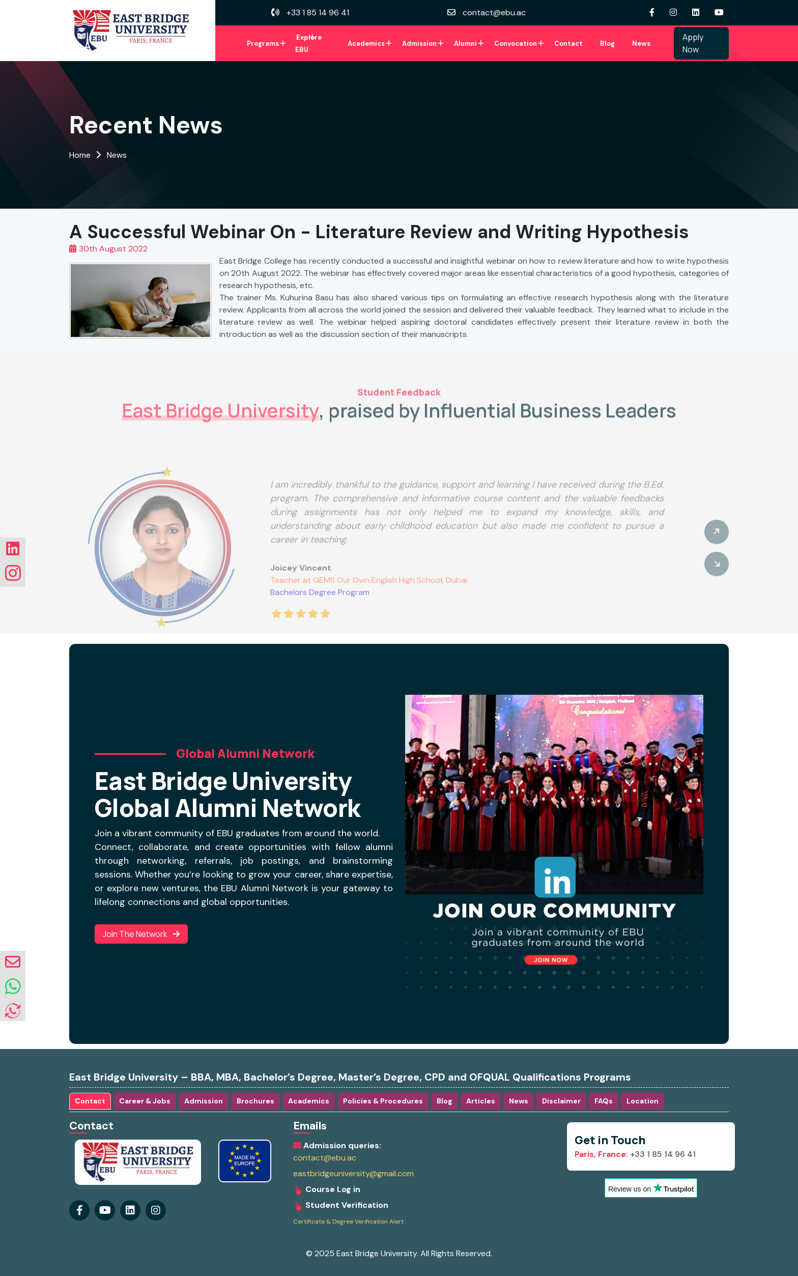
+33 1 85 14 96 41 (635, 1154)
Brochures (255, 1100)
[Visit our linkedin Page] (698, 12)
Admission (419, 43)
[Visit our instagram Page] (676, 12)
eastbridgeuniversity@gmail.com (353, 1174)
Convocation (515, 43)
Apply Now (692, 43)
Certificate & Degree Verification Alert (348, 1222)
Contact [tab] (90, 1100)
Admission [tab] (203, 1100)
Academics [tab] (308, 1100)
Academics (366, 43)
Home (80, 155)
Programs (263, 43)
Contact (568, 43)
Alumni (465, 43)
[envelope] (12, 962)
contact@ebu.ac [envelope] (486, 12)
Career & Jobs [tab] (144, 1100)
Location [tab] (642, 1100)
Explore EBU (308, 43)
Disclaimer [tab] (561, 1100)
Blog (607, 43)
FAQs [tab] (603, 1100)
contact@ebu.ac (324, 1158)
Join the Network (141, 934)
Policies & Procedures (383, 1100)
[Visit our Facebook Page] (654, 12)
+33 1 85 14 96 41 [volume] (310, 12)
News (641, 43)
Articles (480, 1100)
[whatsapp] (13, 987)
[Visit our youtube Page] (722, 12)
